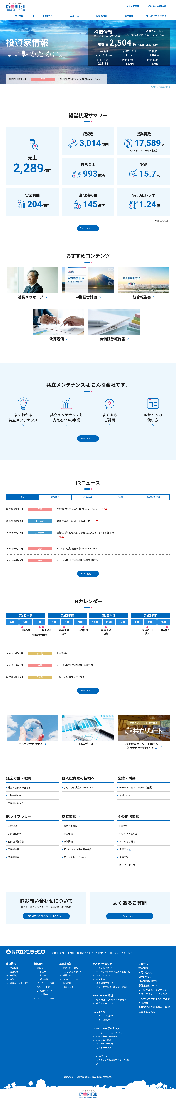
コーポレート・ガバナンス (109, 1032)
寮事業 (40, 968)
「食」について (103, 1020)
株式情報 (69, 816)
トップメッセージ (104, 968)
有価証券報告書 (16, 841)
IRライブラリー (19, 816)
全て (22, 497)
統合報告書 (13, 857)
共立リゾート (46, 991)
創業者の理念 (102, 979)
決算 (120, 497)
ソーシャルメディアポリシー (154, 990)
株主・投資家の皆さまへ (20, 787)
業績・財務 (126, 778)
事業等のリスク (16, 803)
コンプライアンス (104, 1044)
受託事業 (44, 979)
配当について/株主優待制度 (77, 849)
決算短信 (12, 826)
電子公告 (125, 849)
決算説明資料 (15, 833)
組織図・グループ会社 (20, 983)
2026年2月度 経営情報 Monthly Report (81, 79)
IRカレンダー (69, 987)
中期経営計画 (15, 795)
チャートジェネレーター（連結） (136, 787)
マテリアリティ (103, 975)
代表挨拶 (14, 968)
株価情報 (68, 841)
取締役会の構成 (103, 1040)
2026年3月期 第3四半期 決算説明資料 (77, 560)
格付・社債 (125, 795)
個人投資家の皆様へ (78, 778)
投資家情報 (101, 16)
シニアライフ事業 (45, 998)
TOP (153, 87)
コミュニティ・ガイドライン (154, 994)
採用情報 (129, 16)
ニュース (74, 16)
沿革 (12, 979)
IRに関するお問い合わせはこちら (44, 916)
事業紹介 (47, 16)
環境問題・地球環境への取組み (111, 999)
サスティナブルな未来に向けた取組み (113, 1062)
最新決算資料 (153, 497)
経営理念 (14, 971)
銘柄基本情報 (70, 826)
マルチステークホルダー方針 (154, 998)
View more (85, 228)
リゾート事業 (43, 987)
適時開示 (55, 497)
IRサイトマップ (127, 865)
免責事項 (123, 857)
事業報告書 (13, 849)
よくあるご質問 (127, 841)
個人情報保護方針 (148, 981)
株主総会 (88, 497)
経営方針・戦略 (19, 778)
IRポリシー (125, 826)
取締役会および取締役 (107, 1036)
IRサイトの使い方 (128, 833)
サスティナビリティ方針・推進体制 (113, 971)
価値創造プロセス (104, 983)
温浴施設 (44, 994)
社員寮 (43, 975)
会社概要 (14, 975)
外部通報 (143, 1003)
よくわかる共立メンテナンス (78, 787)
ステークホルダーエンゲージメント (113, 987)
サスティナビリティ (156, 16)
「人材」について (104, 1016)
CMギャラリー (146, 977)
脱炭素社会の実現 (104, 1003)
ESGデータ (101, 1056)
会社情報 (19, 16)
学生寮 (43, 971)
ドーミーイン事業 (45, 983)
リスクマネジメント (105, 1048)
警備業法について (148, 985)
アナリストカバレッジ (75, 857)
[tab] (22, 497)
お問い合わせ (132, 6)
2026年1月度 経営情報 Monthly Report (78, 548)
